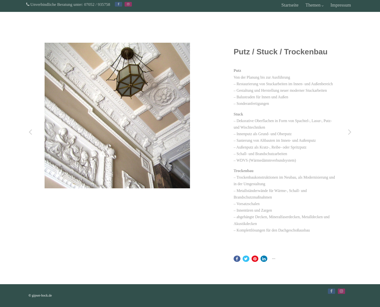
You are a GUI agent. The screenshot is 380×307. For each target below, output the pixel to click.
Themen (315, 5)
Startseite (290, 5)
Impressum (341, 5)
